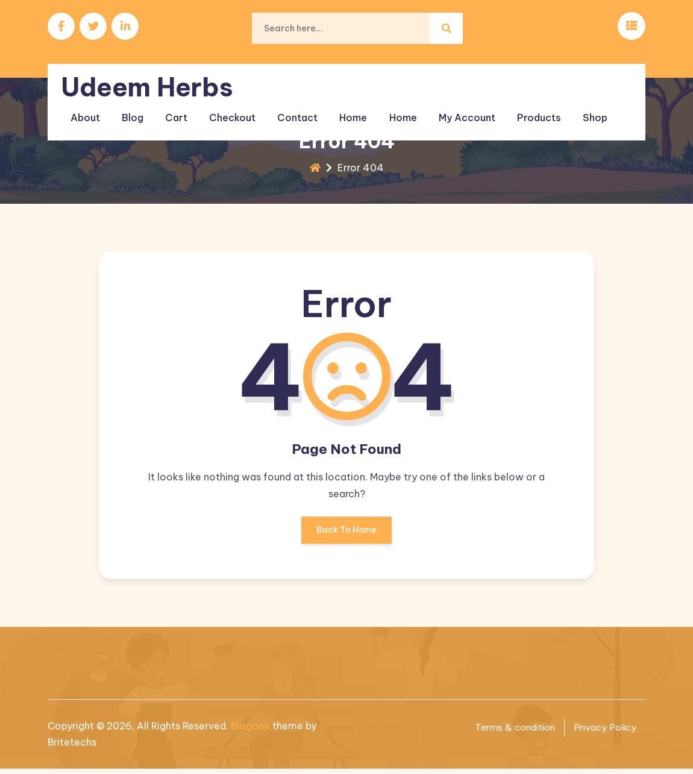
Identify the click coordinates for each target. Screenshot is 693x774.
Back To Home (346, 539)
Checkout (227, 108)
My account (452, 108)
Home (343, 108)
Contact (290, 108)
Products (522, 108)
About (87, 108)
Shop (575, 108)
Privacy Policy (603, 732)
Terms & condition (508, 732)
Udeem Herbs (150, 79)
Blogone (250, 731)
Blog (132, 108)
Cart (174, 108)
